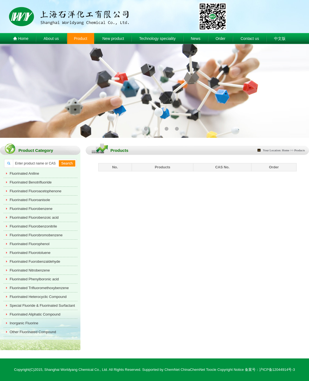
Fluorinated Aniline (24, 173)
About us (51, 38)
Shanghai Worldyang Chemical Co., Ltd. (76, 370)
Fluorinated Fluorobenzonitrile (33, 226)
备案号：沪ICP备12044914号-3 (270, 370)
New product (113, 38)
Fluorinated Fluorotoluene (30, 253)
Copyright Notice (230, 370)
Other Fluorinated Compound (33, 332)
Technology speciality (157, 38)
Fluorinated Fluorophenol (30, 244)
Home (20, 38)
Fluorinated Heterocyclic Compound (38, 297)
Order (221, 38)
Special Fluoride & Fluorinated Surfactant (42, 305)
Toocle (211, 370)
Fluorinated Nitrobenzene (30, 270)
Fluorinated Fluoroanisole (30, 200)
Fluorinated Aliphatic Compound (35, 314)
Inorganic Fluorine (24, 323)
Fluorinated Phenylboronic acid (34, 279)
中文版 (280, 38)
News (195, 38)
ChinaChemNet (193, 370)
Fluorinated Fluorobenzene (31, 209)
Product (80, 38)
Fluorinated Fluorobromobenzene (36, 235)
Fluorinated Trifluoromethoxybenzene (39, 288)
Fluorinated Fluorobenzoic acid (34, 217)
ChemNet (172, 370)
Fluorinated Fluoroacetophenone (35, 191)
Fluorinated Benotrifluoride (31, 182)
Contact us (249, 38)
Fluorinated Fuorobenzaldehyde (35, 261)
